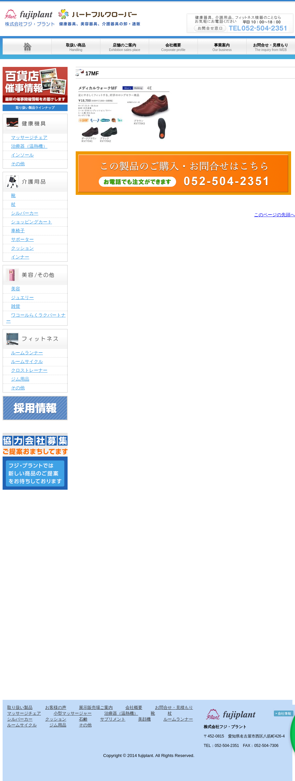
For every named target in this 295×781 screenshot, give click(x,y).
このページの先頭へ (274, 214)
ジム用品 (20, 379)
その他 (18, 163)
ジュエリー (22, 297)
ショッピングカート (31, 221)
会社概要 (173, 47)
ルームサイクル (27, 361)
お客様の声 (55, 707)
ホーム (27, 46)
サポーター (22, 239)
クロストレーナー (29, 370)
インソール (22, 154)
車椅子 (18, 230)
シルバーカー (24, 213)
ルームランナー (27, 352)
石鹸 (83, 719)
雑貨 (15, 306)
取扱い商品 (75, 47)
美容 (15, 288)
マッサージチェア (29, 137)
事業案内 (222, 47)
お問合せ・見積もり (270, 47)
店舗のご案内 (124, 47)
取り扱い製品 (19, 707)
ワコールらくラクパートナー (36, 317)
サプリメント (112, 719)
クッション (22, 248)
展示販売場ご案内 (96, 707)
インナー (20, 256)
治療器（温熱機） (29, 146)
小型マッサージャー (73, 713)
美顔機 (144, 719)
